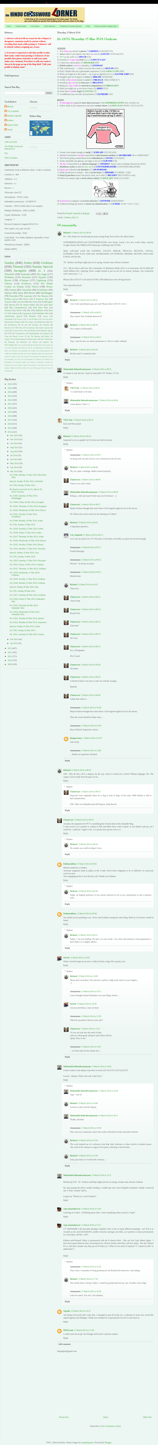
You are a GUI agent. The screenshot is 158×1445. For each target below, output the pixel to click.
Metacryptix (32, 339)
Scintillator (42, 289)
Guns (6, 336)
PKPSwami (68, 1330)
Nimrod (47, 359)
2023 (10, 396)
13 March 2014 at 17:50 (88, 1279)
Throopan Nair (39, 368)
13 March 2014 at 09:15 (93, 535)
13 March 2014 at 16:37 (81, 1311)
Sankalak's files (42, 313)
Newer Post (64, 1417)
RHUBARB (89, 63)
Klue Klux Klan (40, 307)
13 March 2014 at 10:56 (88, 1140)
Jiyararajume (28, 359)
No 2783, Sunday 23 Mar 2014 (22, 524)
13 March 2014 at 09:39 (90, 677)
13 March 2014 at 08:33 (83, 420)
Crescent (20, 302)
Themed (17, 266)
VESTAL (89, 91)
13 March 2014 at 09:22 (88, 584)
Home (9, 26)
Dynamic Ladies (47, 356)
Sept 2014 (14, 447)
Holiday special (11, 299)
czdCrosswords (10, 142)
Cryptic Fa (26, 356)
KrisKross (26, 283)
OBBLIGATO (112, 86)
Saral (50, 305)
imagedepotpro (87, 1442)
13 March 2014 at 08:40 (88, 467)
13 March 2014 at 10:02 (101, 1066)
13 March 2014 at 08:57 (90, 504)
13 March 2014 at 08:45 (81, 770)
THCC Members (49, 26)
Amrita (14, 313)
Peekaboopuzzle (44, 351)
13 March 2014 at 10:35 (87, 1004)
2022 (10, 400)
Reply (65, 289)
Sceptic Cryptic (22, 365)
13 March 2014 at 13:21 (90, 1029)
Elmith (48, 348)
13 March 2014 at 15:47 (91, 1047)
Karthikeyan (12, 325)
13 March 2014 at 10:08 (88, 976)
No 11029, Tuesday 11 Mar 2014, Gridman (27, 579)
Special (12, 305)
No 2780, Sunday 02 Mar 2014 (22, 630)
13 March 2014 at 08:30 (81, 233)
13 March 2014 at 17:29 (84, 1330)
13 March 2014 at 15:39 (91, 1267)
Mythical (33, 331)
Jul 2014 (14, 455)
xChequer (24, 280)
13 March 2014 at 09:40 (90, 695)
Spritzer (46, 342)
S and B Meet (32, 319)
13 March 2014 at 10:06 (88, 1103)
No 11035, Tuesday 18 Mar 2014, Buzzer (27, 544)
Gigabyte (46, 333)
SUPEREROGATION (114, 103)
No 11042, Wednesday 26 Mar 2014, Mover (28, 510)
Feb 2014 (14, 639)
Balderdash (42, 322)
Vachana (7, 371)
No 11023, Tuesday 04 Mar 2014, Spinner (27, 618)
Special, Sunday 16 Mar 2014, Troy (24, 553)
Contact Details (21, 26)
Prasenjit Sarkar (20, 362)
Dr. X (41, 270)
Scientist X (34, 365)
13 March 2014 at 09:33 (90, 634)
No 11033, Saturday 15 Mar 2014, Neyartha (28, 560)
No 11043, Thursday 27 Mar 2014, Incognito (28, 506)
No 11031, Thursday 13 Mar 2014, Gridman (28, 569)
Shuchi (35, 342)
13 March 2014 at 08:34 (81, 436)
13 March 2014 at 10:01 (80, 958)
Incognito (20, 270)
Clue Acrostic (47, 319)
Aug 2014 (14, 451)
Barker (47, 336)
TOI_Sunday (9, 345)
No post (24, 325)
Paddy (33, 351)
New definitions (47, 339)
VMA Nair (74, 388)
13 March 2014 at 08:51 (84, 820)
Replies (70, 295)
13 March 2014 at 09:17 (91, 547)
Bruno (32, 293)
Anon (20, 293)
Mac (29, 310)
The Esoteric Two (24, 368)
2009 (10, 664)
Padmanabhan (69, 864)
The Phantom (42, 296)
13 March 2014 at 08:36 (108, 400)
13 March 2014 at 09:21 (91, 560)
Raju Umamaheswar (18, 307)
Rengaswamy (76, 738)
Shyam (43, 365)
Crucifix (47, 345)
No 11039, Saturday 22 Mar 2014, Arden (26, 529)
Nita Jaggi (41, 274)
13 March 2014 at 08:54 (88, 844)
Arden (28, 263)
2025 (10, 388)
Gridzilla (46, 325)
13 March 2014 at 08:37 (91, 455)
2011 (10, 656)
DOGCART (108, 178)
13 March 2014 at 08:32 (88, 300)
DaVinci (36, 356)
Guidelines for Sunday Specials (70, 26)
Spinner (8, 293)
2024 (10, 392)
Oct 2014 (14, 443)
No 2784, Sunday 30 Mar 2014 (22, 485)
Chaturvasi (75, 480)
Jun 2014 (14, 459)
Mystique (24, 351)
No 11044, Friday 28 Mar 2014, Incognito (27, 502)
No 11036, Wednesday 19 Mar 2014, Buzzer (28, 540)
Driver (19, 310)
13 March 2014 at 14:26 (91, 1209)
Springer (35, 325)
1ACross (20, 345)
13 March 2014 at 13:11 (101, 1175)
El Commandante (36, 348)
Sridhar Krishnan (18, 354)
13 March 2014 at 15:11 (91, 1225)
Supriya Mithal (9, 368)
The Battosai (35, 336)
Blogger (108, 1442)
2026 (10, 384)
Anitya (45, 316)
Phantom (11, 342)
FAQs (88, 26)
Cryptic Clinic (15, 356)
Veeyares (8, 302)
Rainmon (23, 342)
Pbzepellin (7, 362)
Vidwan (8, 283)
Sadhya (6, 354)
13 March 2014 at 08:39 (88, 325)
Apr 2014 (14, 467)
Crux (6, 348)
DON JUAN (117, 106)
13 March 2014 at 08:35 (91, 312)
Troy (48, 368)
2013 (10, 648)
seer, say (87, 167)
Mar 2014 (14, 471)
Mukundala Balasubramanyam (77, 369)
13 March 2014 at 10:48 (91, 707)
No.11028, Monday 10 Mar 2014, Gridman (27, 583)
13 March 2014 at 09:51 (88, 935)
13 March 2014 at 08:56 (108, 492)
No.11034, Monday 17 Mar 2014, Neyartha (27, 549)
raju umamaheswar (72, 1209)
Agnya (40, 354)
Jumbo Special (44, 328)
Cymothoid (14, 348)
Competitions (20, 333)
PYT (62, 57)
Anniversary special (13, 316)
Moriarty (15, 351)
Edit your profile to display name (106, 26)
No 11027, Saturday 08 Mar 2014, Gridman (27, 595)
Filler (6, 351)
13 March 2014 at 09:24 (90, 609)
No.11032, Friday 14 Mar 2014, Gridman (27, 564)
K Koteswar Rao (41, 299)
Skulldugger (47, 293)
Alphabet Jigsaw (46, 331)
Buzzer (7, 280)
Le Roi (24, 331)
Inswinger (10, 359)
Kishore (10, 120)
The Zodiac (29, 322)
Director (24, 348)
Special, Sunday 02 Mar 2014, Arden (25, 626)
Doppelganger (34, 333)
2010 (10, 660)
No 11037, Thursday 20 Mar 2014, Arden (27, 537)
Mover (26, 299)
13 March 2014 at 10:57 (92, 738)
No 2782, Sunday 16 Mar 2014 (22, 556)
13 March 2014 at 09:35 (90, 646)
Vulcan (35, 286)
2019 (10, 412)
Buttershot (38, 345)
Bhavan (10, 106)
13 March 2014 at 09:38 (88, 891)
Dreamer (32, 316)
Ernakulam (8, 319)
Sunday (9, 263)
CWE (9, 333)
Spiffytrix (40, 310)
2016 (10, 424)
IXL (6, 153)
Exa (41, 305)
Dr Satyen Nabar (27, 305)
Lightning (41, 280)
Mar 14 (75, 217)
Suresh (66, 958)
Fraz (51, 322)
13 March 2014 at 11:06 (88, 1156)
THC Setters (35, 26)
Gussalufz (26, 289)
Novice (19, 319)
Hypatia (42, 277)
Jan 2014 (14, 643)
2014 (10, 432)
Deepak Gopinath (14, 116)
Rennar (32, 362)
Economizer (30, 328)
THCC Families (11, 158)
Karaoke (13, 296)
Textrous (8, 310)
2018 (10, 416)
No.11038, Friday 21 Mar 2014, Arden (25, 533)
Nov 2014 (14, 439)
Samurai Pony (9, 365)
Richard (67, 233)
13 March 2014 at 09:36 (88, 350)
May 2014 (14, 463)
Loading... (34, 107)
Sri (49, 365)
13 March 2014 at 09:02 (88, 522)
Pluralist (7, 328)
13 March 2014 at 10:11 (108, 1115)
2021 (10, 404)
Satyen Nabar (12, 125)
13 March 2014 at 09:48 (87, 913)
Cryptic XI (8, 339)
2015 (10, 428)
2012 (10, 652)
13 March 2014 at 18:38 (91, 1291)
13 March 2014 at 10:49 (91, 726)
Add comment (64, 1344)
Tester (6, 331)
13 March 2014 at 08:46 (90, 480)
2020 (10, 408)
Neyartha (26, 277)
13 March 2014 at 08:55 (90, 792)
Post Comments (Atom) (111, 1426)
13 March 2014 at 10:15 (91, 991)
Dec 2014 (14, 435)
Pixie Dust (32, 302)
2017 (10, 420)
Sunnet (12, 289)
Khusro (38, 359)
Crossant (15, 331)
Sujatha (66, 1311)
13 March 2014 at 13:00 (91, 750)
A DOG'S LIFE (112, 71)
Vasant (10, 129)
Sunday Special (42, 266)
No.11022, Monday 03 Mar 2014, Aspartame (28, 622)
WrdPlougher (47, 302)
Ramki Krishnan (14, 322)
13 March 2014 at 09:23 (91, 337)
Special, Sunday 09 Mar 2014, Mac (24, 587)
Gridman (67, 217)
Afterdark (9, 274)
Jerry (19, 359)
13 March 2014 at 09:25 (90, 622)
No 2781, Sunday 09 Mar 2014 (22, 591)
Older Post (147, 1417)
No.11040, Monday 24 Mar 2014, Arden (26, 520)
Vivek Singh (31, 354)
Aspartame (28, 296)
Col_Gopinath (76, 535)
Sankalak (25, 274)
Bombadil (29, 345)
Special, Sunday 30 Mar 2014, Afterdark (26, 481)
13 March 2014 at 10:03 (108, 1091)
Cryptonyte (26, 313)
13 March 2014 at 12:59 (91, 1016)
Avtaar (49, 286)
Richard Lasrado (44, 362)
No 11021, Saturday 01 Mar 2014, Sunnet (27, 634)
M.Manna (9, 277)
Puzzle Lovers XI (19, 336)
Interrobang (20, 339)
